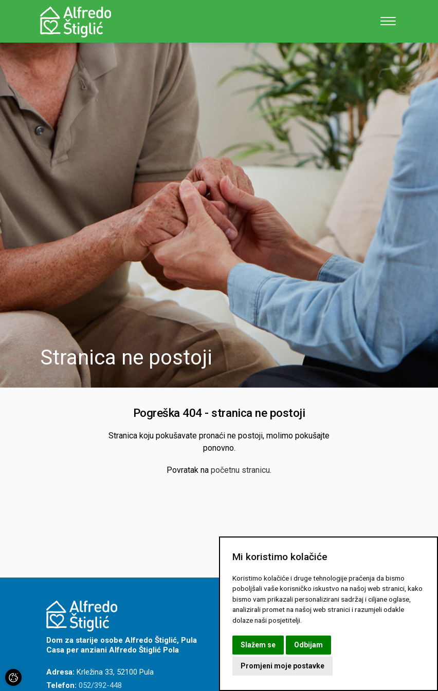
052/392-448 (100, 685)
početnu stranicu (240, 470)
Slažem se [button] (258, 645)
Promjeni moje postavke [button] (282, 666)
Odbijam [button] (308, 645)
